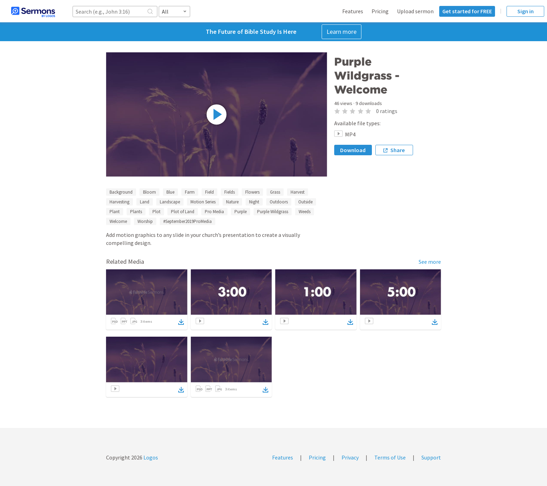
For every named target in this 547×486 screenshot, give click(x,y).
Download (353, 150)
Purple (240, 212)
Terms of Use (390, 457)
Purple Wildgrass (272, 212)
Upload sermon (415, 11)
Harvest (298, 192)
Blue (170, 192)
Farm (190, 192)
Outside (305, 202)
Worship (145, 221)
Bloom (149, 192)
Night (254, 202)
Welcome (118, 221)
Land (144, 202)
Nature (232, 202)
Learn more (342, 32)
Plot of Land (182, 212)
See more (430, 261)
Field (209, 192)
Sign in (525, 11)
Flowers (252, 192)
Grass (275, 192)
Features (352, 11)
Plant (115, 212)
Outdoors (279, 202)
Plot (156, 212)
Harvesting (119, 202)
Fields (229, 192)
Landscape (170, 202)
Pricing (380, 11)
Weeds (304, 212)
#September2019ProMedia (187, 221)
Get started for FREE (467, 11)
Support (431, 457)
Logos (150, 457)
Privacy (350, 457)
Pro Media (214, 212)
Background (121, 192)
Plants (136, 212)
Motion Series (203, 202)
